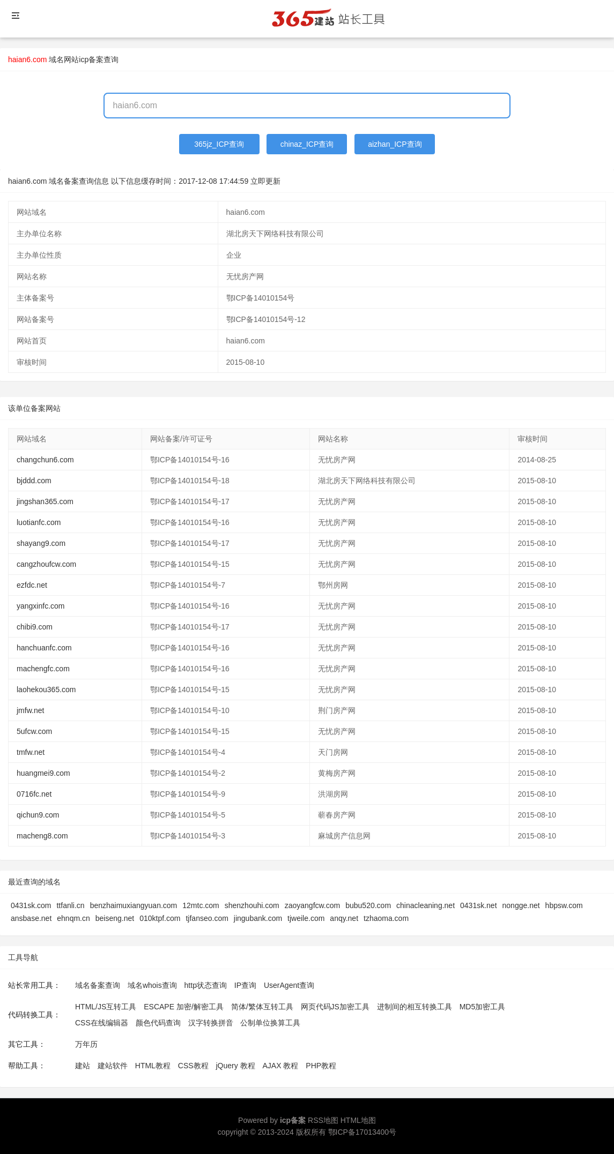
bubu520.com (368, 905)
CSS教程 (193, 1065)
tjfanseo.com (207, 918)
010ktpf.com (159, 918)
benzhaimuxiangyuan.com (133, 905)
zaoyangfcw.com (313, 905)
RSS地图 (323, 1120)
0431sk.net (478, 905)
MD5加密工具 (483, 1006)
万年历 (86, 1044)
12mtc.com (200, 905)
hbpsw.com (564, 905)
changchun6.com (45, 459)
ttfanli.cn (70, 905)
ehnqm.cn (73, 918)
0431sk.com (31, 905)
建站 (82, 1065)
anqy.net (344, 918)
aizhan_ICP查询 (394, 144)
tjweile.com (305, 918)
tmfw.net (31, 752)
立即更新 (265, 181)
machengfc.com (43, 668)
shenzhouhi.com (252, 905)
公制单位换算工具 (270, 1022)
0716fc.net (34, 794)
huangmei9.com (43, 773)
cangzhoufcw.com (46, 564)
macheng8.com (42, 835)
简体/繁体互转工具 (262, 1006)
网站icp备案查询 (91, 59)
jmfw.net (30, 710)
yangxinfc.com (40, 606)
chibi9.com (35, 627)
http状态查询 (205, 985)
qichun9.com (38, 815)
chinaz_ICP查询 (307, 144)
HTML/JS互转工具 (105, 1006)
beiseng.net (114, 918)
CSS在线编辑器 (101, 1022)
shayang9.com (41, 543)
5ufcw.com (34, 731)
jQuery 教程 (235, 1065)
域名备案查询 (97, 985)
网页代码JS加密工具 (335, 1006)
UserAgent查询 (289, 985)
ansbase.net (31, 918)
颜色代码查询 (158, 1022)
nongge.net (521, 905)
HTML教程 (153, 1065)
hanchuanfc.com (44, 647)
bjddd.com (34, 480)
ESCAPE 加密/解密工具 (184, 1006)
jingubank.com (258, 918)
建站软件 (113, 1065)
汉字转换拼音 (210, 1022)
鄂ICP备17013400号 (362, 1132)
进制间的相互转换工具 (414, 1006)
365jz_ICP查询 (219, 144)
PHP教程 (321, 1065)
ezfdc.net (32, 585)
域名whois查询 (152, 985)
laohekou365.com (46, 689)
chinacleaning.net (425, 905)
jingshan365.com (45, 501)
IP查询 (245, 985)
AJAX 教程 (281, 1065)
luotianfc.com (39, 522)
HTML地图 (358, 1120)
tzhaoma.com (386, 918)
